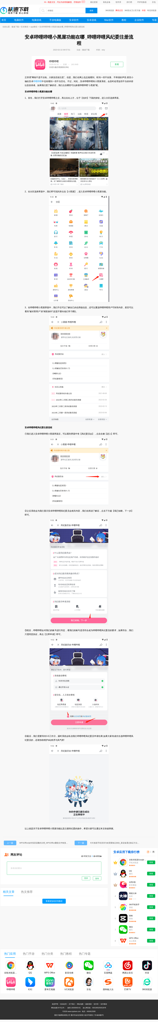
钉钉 (30, 989)
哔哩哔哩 (54, 61)
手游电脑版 (55, 20)
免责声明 (55, 1004)
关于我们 (72, 1004)
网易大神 (132, 893)
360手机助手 (134, 904)
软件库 (118, 2)
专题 (154, 20)
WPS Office (134, 938)
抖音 (144, 10)
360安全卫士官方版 (132, 10)
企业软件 (139, 20)
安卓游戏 (91, 20)
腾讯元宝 (119, 10)
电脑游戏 (36, 20)
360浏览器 (109, 10)
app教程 (33, 27)
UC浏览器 (69, 989)
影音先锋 (69, 973)
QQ (130, 871)
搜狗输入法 (108, 989)
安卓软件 (74, 20)
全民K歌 (132, 882)
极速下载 (15, 27)
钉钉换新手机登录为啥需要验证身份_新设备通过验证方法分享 (115, 843)
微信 (131, 927)
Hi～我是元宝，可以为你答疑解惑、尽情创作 (62, 2)
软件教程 (104, 1004)
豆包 (154, 2)
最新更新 (88, 1004)
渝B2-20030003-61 (74, 1008)
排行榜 (129, 2)
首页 (3, 20)
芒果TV (127, 989)
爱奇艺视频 (49, 989)
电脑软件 (19, 20)
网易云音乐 (127, 973)
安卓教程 (24, 27)
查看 (117, 64)
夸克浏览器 (151, 10)
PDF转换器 (142, 2)
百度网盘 (108, 973)
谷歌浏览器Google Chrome (138, 860)
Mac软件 (109, 20)
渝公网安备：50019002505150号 (94, 1008)
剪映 (131, 916)
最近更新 (94, 2)
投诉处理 (63, 1004)
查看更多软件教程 (54, 901)
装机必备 (106, 2)
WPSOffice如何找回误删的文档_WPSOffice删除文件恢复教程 (44, 843)
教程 (124, 20)
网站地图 (80, 1004)
